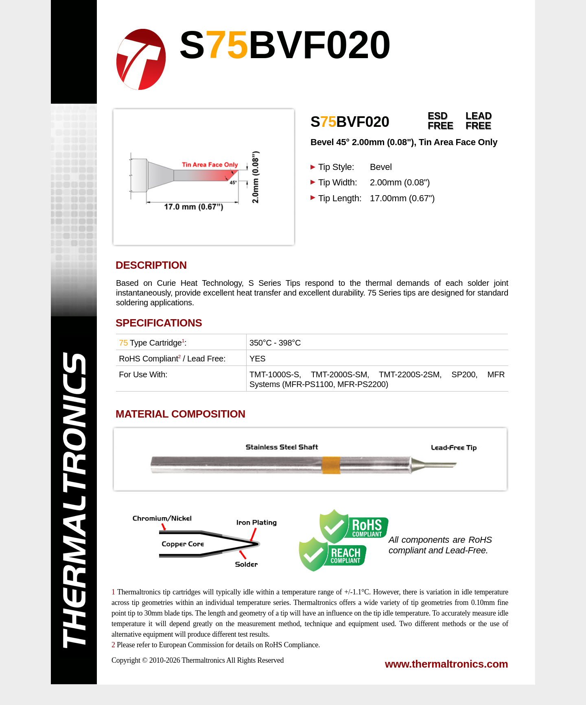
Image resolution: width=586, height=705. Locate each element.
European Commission (191, 645)
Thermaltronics (203, 660)
